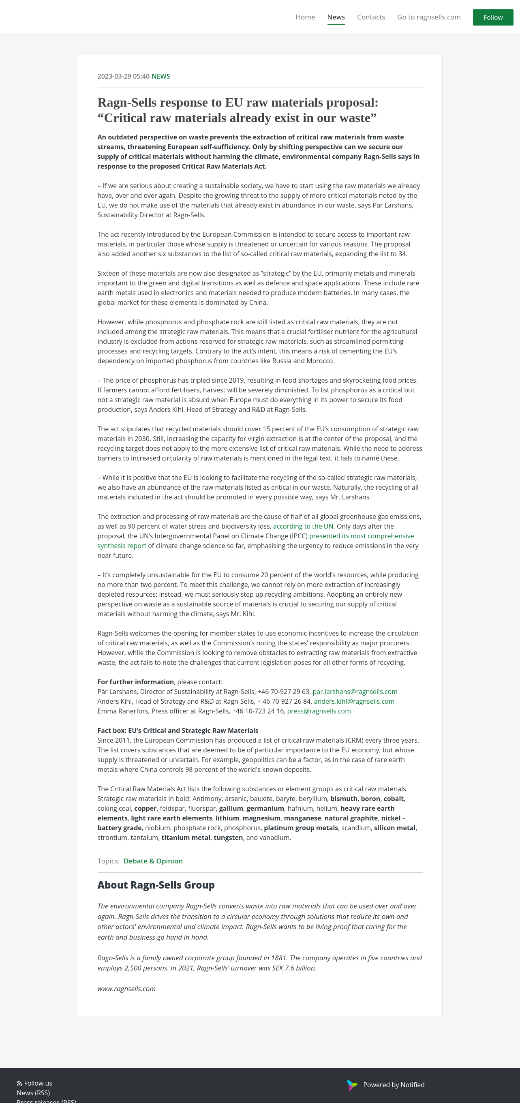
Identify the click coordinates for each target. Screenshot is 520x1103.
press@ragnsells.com (319, 711)
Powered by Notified (385, 1084)
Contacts (371, 16)
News (336, 16)
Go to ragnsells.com (429, 16)
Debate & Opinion (153, 860)
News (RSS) (33, 1092)
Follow (493, 17)
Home (305, 16)
